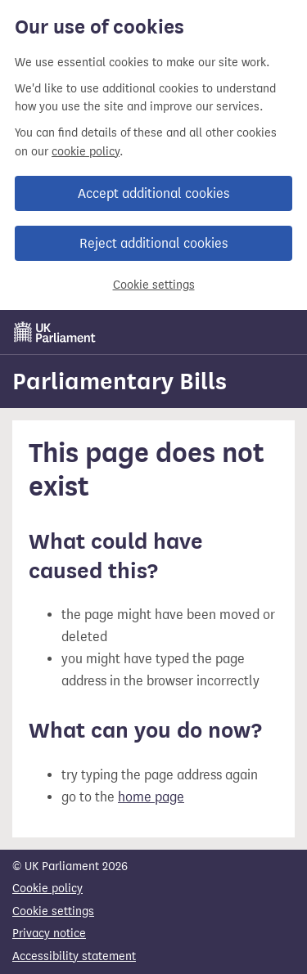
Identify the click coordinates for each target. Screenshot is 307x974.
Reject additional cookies (153, 243)
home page (151, 797)
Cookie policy (47, 888)
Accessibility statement (74, 956)
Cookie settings (154, 285)
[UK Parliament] (54, 332)
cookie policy (86, 152)
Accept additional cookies (153, 193)
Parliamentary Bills (119, 381)
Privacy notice (49, 933)
